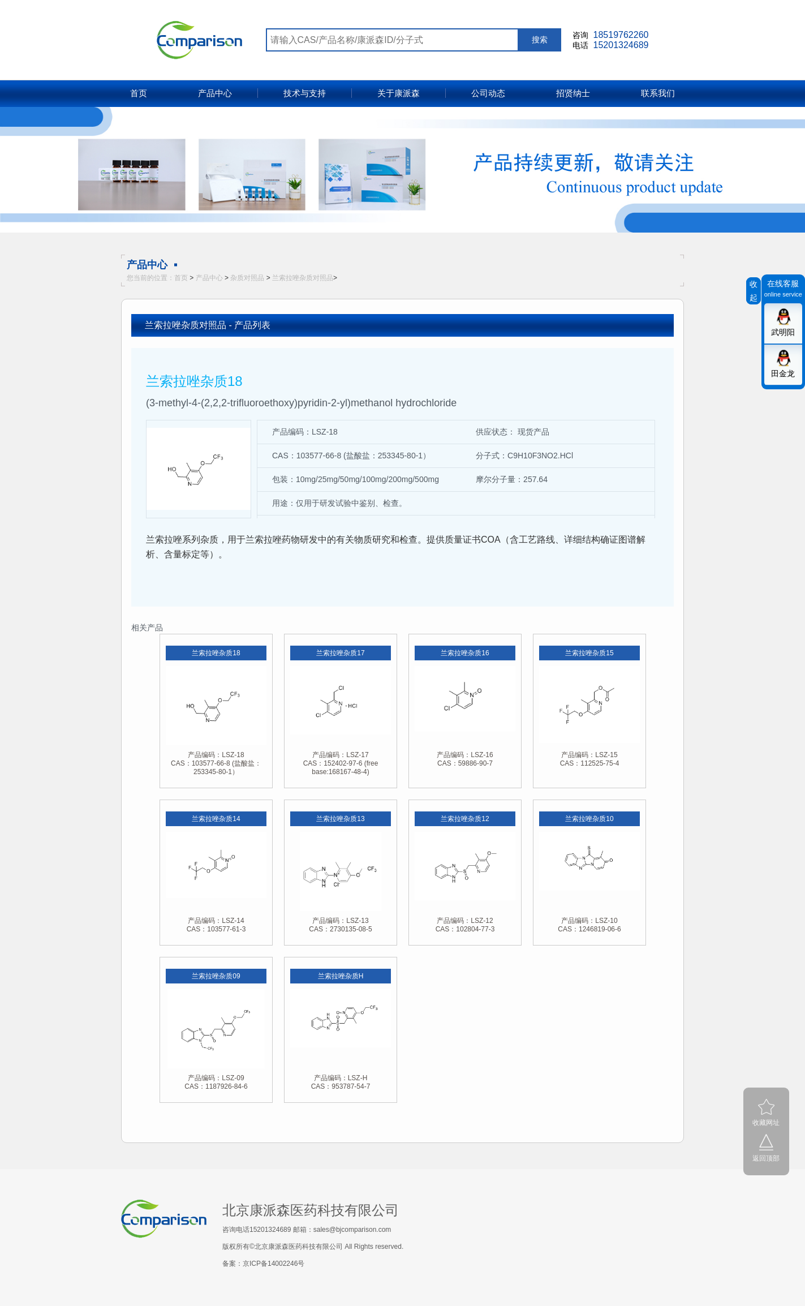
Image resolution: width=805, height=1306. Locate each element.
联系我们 (658, 93)
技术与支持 (304, 93)
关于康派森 (398, 93)
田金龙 (783, 373)
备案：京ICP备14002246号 (263, 1264)
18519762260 (621, 35)
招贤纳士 (573, 93)
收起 (753, 291)
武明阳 (783, 332)
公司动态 (488, 93)
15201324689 (621, 45)
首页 (138, 93)
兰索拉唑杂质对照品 (302, 278)
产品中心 (215, 93)
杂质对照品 (247, 278)
